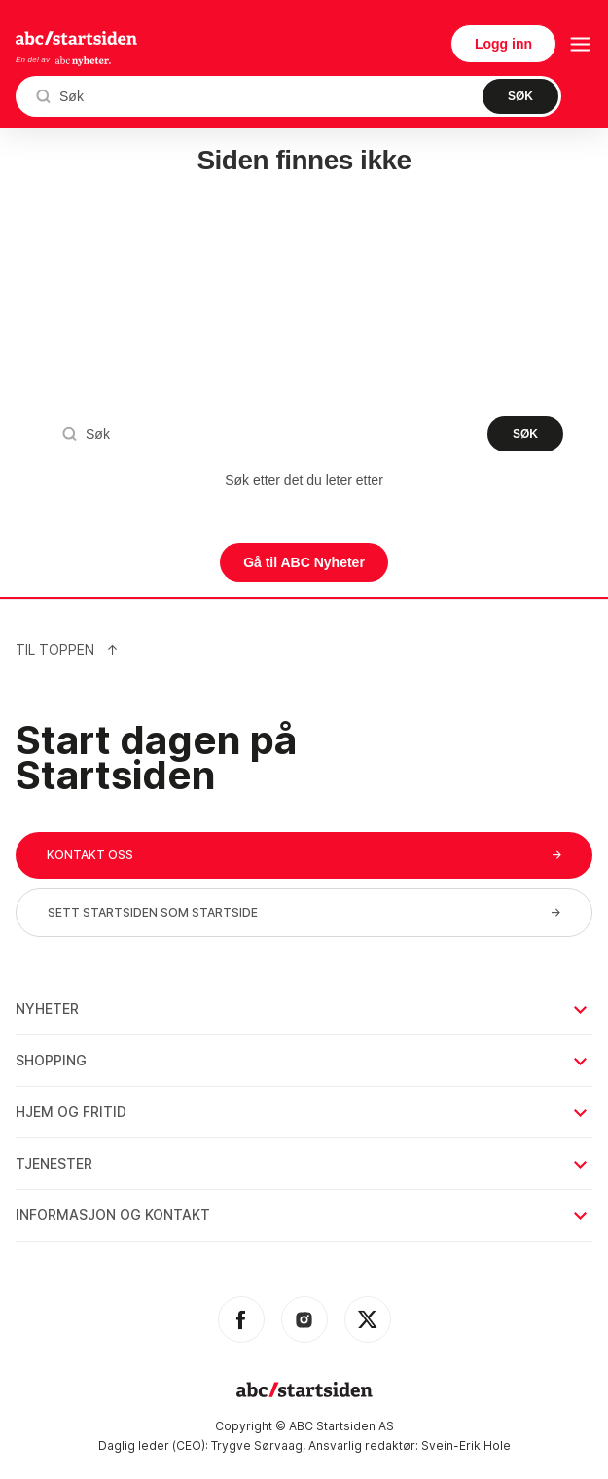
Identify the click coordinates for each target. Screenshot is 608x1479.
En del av (64, 60)
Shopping (303, 1060)
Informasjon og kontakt (303, 1215)
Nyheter (303, 1008)
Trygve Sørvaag (257, 1445)
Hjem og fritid (303, 1111)
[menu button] (580, 44)
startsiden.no (76, 38)
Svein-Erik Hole (466, 1445)
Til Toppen (67, 649)
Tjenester (303, 1163)
